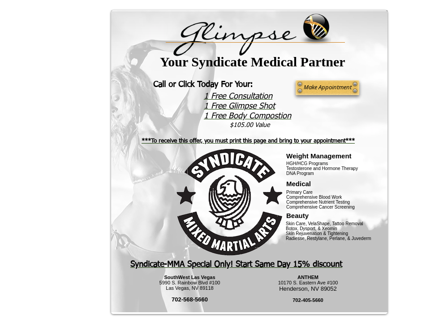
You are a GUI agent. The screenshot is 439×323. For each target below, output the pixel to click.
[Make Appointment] (327, 87)
